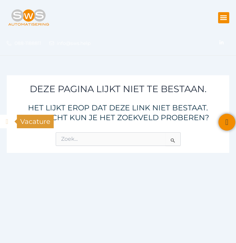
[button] (223, 17)
